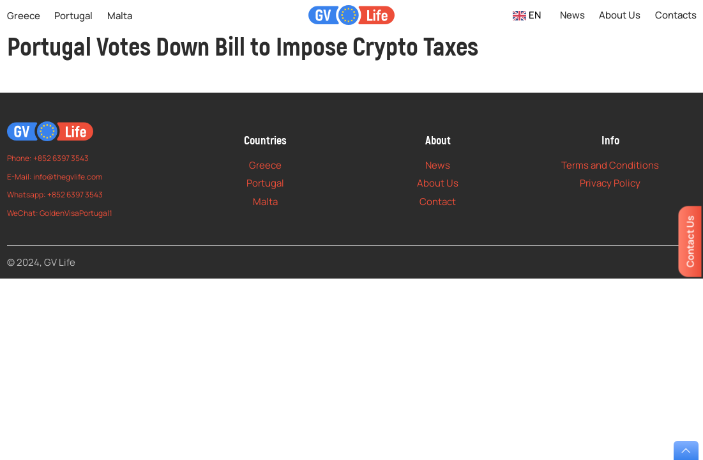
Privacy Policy (610, 183)
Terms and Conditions (610, 165)
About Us (619, 15)
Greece (23, 15)
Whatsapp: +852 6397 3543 (55, 194)
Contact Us (690, 242)
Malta (119, 15)
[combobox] (527, 15)
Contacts (676, 15)
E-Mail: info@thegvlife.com (54, 176)
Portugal (73, 15)
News (572, 15)
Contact (438, 201)
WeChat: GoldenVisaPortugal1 (59, 213)
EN (526, 15)
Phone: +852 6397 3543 (48, 158)
